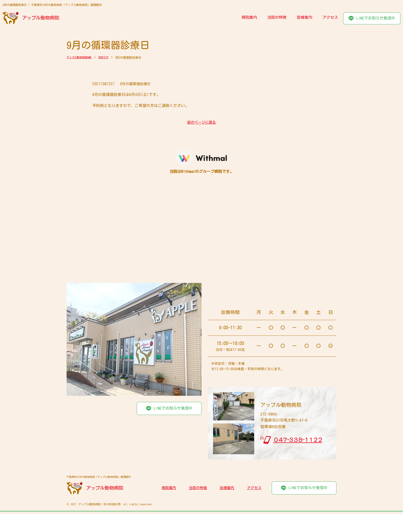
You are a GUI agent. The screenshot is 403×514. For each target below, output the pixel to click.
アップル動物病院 (41, 17)
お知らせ (110, 57)
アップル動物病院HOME (82, 57)
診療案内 (304, 17)
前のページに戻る (201, 122)
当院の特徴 (277, 17)
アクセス (330, 17)
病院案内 (249, 17)
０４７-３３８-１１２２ (297, 440)
